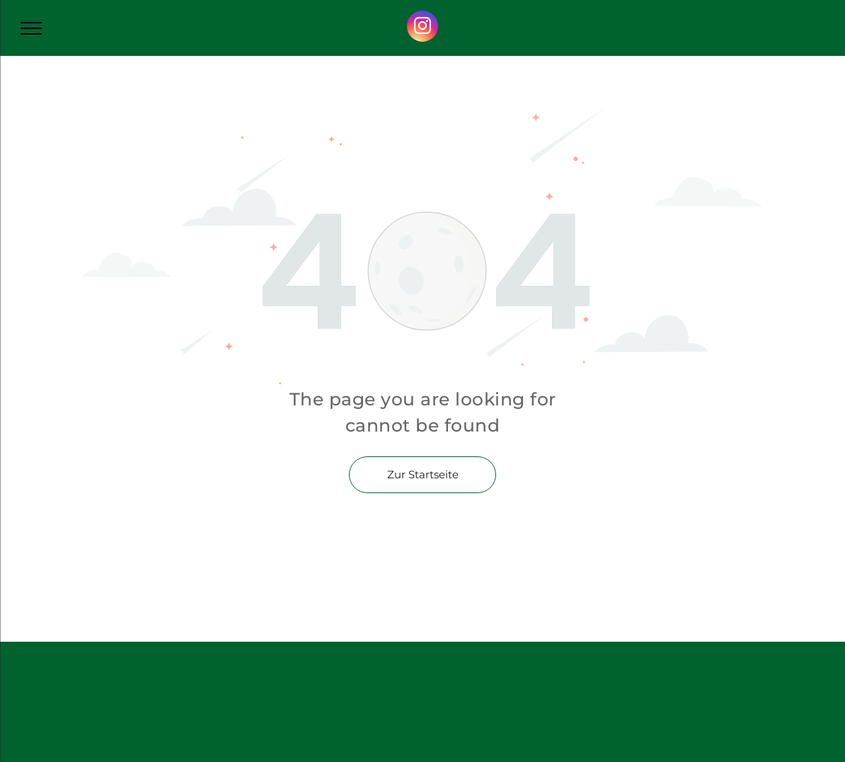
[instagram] (422, 28)
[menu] (31, 28)
